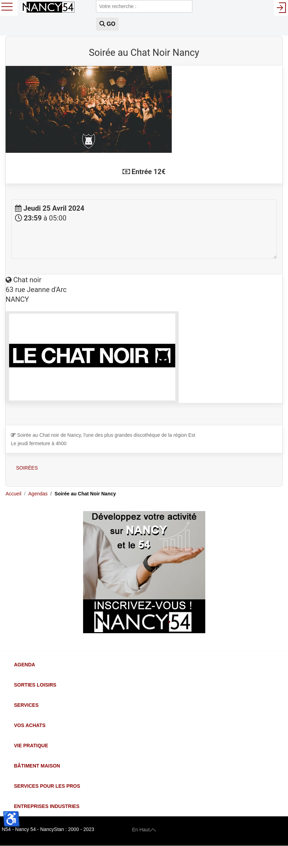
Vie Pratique (31, 745)
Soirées (27, 468)
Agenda (24, 664)
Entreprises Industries (46, 806)
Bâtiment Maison (37, 766)
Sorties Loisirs (35, 685)
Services (26, 705)
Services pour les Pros (47, 786)
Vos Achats (29, 725)
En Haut (144, 829)
